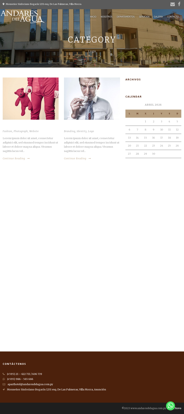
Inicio (93, 16)
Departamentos (126, 16)
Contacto (173, 16)
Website (34, 131)
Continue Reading (16, 158)
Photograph (21, 131)
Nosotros (106, 16)
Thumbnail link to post (19, 126)
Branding (69, 131)
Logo (91, 131)
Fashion (7, 131)
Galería (158, 16)
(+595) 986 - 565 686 (18, 379)
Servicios (144, 16)
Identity (82, 131)
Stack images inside (77, 126)
